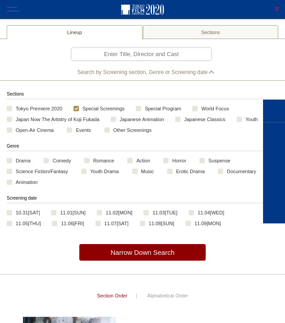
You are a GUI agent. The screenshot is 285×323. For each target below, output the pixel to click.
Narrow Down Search (143, 252)
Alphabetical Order (167, 295)
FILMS (274, 136)
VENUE (274, 210)
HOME (274, 111)
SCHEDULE (274, 160)
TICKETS (274, 185)
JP (277, 9)
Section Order (112, 295)
